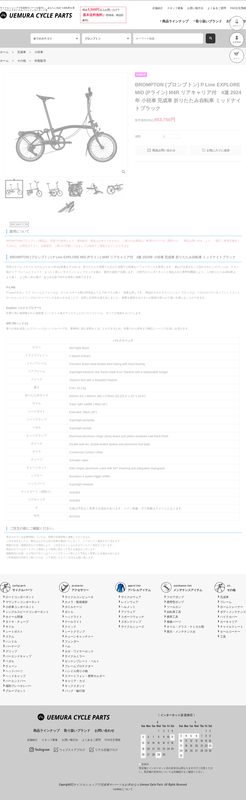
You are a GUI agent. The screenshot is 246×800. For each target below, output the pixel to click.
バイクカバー (228, 616)
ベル (67, 646)
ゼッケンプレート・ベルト (82, 661)
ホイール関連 (14, 616)
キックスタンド (75, 685)
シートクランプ (75, 631)
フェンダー (72, 641)
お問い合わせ (104, 730)
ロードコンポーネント (20, 597)
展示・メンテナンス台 (181, 631)
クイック (70, 626)
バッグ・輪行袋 (75, 690)
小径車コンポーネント (20, 606)
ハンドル (11, 641)
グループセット (16, 690)
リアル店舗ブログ (106, 749)
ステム (10, 636)
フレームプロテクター (79, 666)
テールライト (73, 621)
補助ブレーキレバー (18, 685)
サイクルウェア (131, 597)
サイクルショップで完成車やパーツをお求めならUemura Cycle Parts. (118, 784)
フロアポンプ (175, 597)
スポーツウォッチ (132, 616)
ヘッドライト (73, 616)
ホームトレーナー (231, 606)
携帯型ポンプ (175, 602)
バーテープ (13, 646)
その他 (21, 60)
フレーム (226, 602)
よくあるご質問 (216, 8)
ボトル (69, 611)
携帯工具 (172, 616)
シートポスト (14, 631)
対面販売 (40, 60)
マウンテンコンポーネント (23, 602)
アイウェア (128, 611)
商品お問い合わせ (163, 150)
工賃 (223, 636)
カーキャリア (228, 621)
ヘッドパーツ (14, 671)
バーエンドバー (16, 680)
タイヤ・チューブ (17, 621)
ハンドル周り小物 (76, 671)
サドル (10, 626)
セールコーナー (230, 631)
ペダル (10, 661)
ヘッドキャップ (16, 676)
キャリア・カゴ (75, 680)
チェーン (11, 666)
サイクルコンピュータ (79, 597)
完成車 (21, 52)
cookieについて (123, 789)
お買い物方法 (195, 8)
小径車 (39, 52)
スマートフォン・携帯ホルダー (85, 676)
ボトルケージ (73, 606)
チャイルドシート (231, 626)
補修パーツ (174, 621)
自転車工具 (174, 611)
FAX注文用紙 (238, 8)
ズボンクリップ (131, 621)
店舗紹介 (157, 8)
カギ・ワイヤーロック (79, 651)
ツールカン (174, 606)
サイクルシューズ (132, 626)
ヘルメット (128, 606)
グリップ (11, 651)
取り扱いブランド (209, 21)
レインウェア (129, 602)
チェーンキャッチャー (79, 636)
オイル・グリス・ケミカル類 (185, 626)
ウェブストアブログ (72, 749)
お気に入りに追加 (218, 150)
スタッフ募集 (175, 8)
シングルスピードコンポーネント (27, 611)
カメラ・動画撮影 (76, 602)
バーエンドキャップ (18, 656)
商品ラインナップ (175, 21)
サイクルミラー (75, 656)
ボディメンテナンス (233, 611)
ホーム (4, 52)
